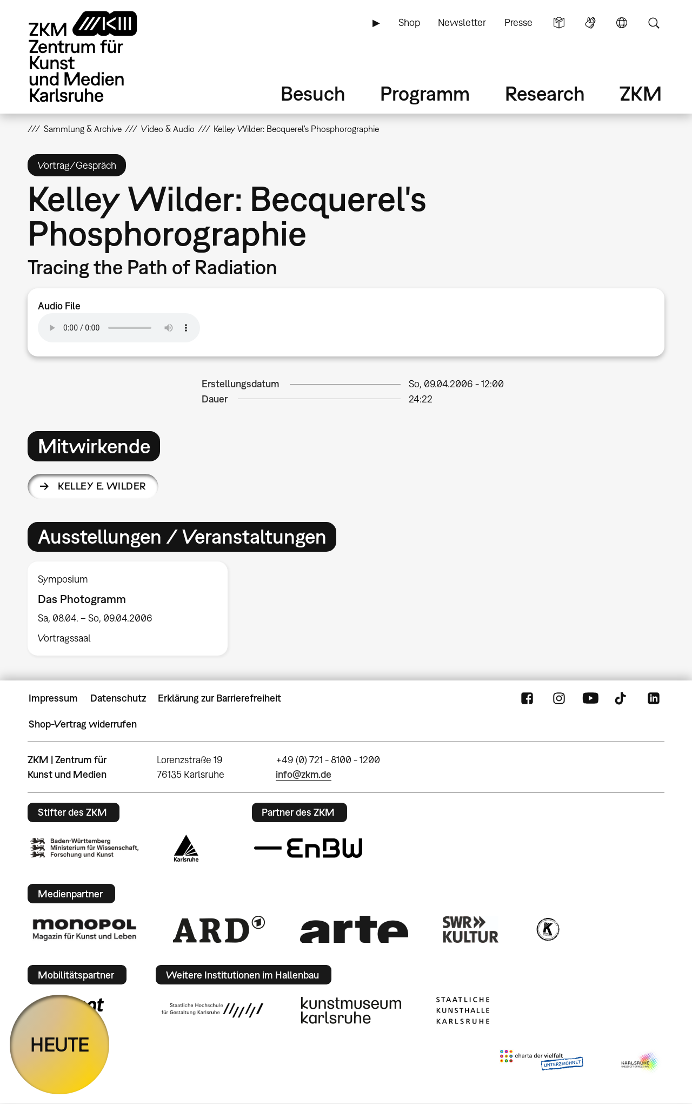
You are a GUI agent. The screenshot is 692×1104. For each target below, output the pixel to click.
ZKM (641, 93)
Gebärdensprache (590, 23)
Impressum (53, 698)
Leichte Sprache (559, 23)
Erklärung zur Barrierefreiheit (219, 698)
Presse (518, 22)
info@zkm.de (303, 774)
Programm (425, 93)
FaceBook (527, 698)
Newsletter (462, 22)
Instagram (559, 698)
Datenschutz (118, 698)
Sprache (622, 23)
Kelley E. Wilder (101, 486)
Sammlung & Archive (83, 129)
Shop (409, 22)
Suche (653, 23)
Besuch (313, 93)
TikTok (622, 698)
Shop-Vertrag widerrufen (83, 724)
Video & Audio (168, 129)
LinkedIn (653, 698)
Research (545, 93)
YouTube (590, 698)
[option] (133, 608)
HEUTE (59, 1044)
